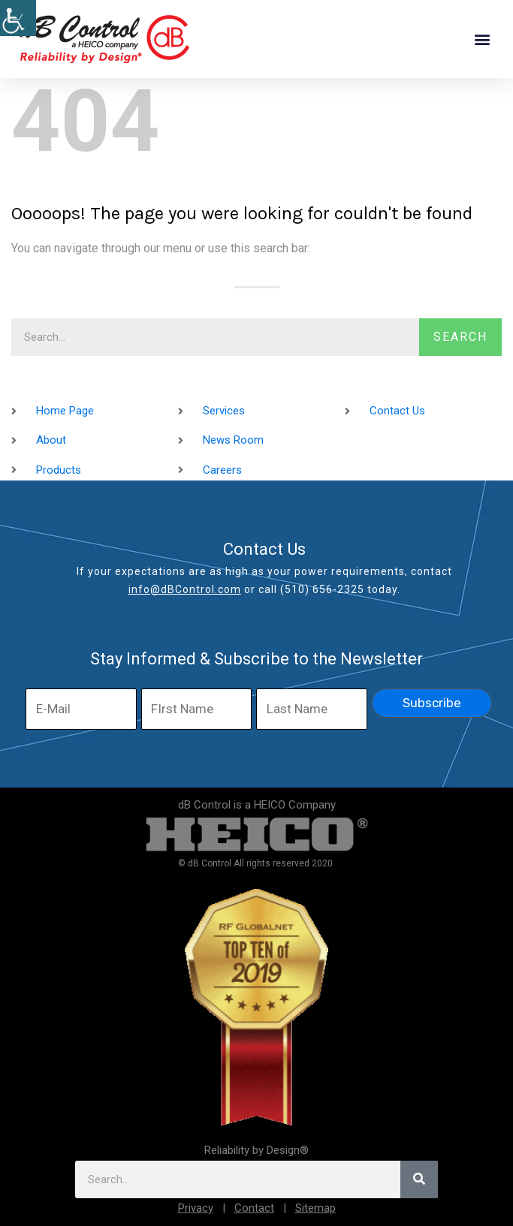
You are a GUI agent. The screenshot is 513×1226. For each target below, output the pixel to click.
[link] (18, 18)
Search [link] (460, 337)
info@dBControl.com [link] (184, 589)
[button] (481, 39)
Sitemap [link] (315, 1208)
